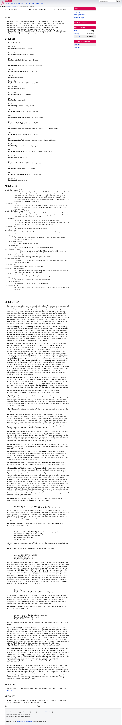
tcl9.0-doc (77, 47)
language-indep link (81, 12)
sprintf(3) (10, 690)
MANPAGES (8, 0)
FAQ (26, 3)
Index (8, 3)
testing (76, 34)
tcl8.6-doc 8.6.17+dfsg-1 (46, 712)
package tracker (79, 15)
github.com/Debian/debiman (24, 721)
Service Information (36, 3)
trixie (75, 31)
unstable (8, 6)
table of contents (80, 23)
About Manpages (17, 3)
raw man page (79, 18)
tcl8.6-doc (14, 6)
